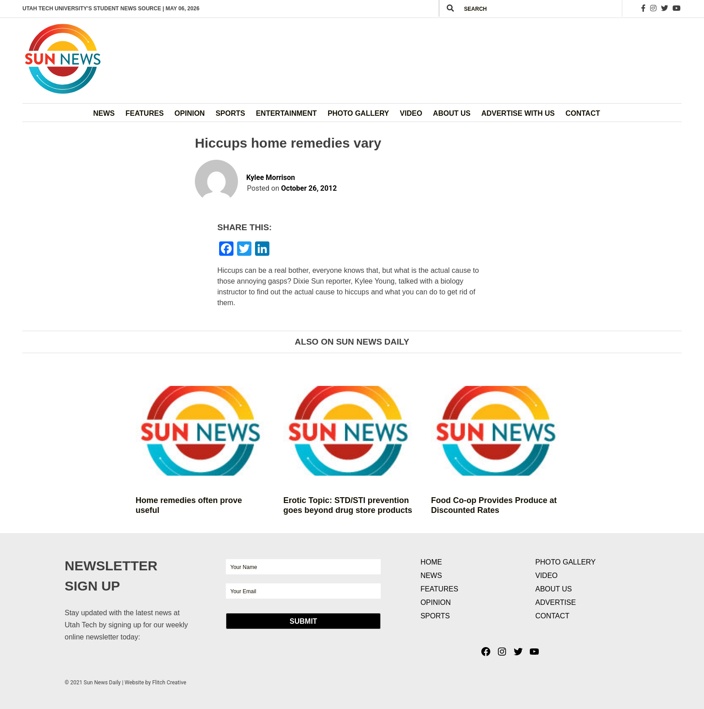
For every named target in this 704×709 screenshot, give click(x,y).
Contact (582, 113)
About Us (452, 113)
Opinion (190, 113)
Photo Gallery (358, 113)
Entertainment (286, 113)
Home (431, 562)
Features (145, 113)
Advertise (555, 602)
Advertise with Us (518, 113)
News (104, 113)
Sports (230, 113)
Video (411, 113)
